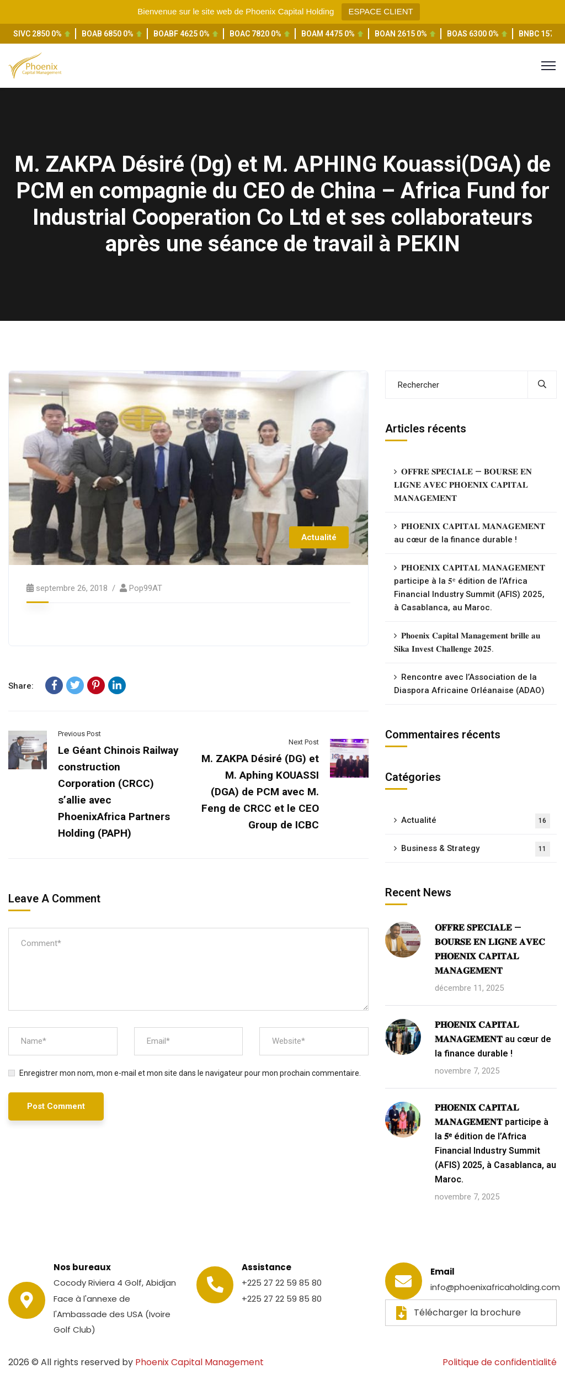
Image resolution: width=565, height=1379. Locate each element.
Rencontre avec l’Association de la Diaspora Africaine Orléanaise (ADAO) (469, 683)
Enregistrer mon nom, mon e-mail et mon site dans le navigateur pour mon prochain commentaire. (190, 1073)
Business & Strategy (475, 849)
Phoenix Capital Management (199, 1362)
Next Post (304, 742)
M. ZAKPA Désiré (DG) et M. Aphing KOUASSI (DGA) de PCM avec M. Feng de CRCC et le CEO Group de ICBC (260, 791)
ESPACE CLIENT (380, 11)
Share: (21, 686)
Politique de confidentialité (500, 1362)
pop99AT (145, 588)
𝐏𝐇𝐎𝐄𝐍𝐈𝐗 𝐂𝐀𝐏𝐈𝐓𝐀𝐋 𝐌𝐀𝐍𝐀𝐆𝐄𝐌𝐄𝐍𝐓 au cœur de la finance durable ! (469, 533)
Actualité (319, 537)
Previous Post (79, 734)
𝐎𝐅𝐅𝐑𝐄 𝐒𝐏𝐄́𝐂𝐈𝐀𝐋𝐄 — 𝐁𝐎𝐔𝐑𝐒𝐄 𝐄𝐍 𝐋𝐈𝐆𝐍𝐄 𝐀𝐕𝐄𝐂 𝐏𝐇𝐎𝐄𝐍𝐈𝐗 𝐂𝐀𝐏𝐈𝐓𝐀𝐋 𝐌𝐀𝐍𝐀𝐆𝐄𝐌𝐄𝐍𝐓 (463, 485)
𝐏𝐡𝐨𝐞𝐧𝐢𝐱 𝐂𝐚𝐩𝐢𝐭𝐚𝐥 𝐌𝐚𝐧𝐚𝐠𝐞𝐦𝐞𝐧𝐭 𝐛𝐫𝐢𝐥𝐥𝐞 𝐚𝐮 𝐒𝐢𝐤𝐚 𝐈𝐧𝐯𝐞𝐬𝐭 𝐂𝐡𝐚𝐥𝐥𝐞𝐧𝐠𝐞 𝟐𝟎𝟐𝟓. (467, 642)
